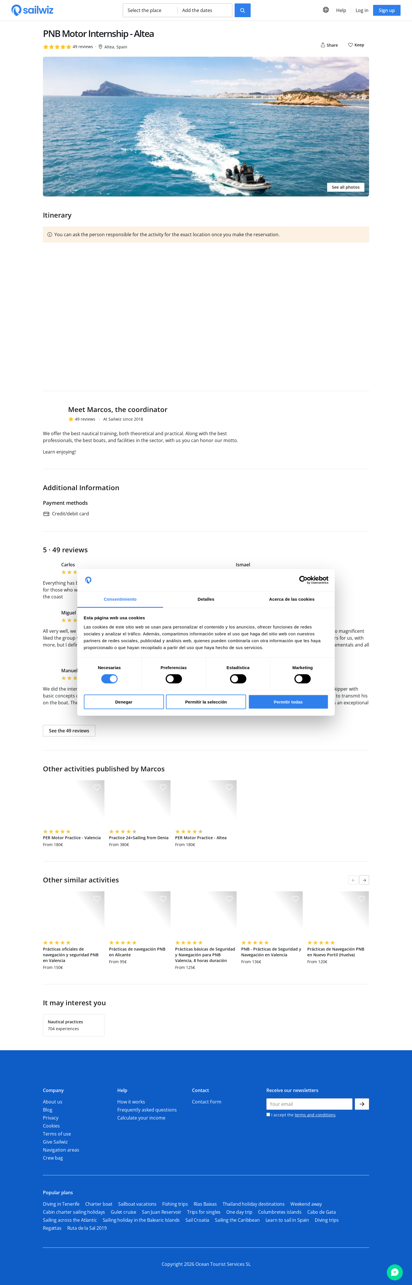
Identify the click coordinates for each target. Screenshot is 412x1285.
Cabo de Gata (321, 1212)
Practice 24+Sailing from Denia (139, 837)
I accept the (301, 1115)
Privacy (50, 1118)
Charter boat (98, 1204)
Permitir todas (288, 701)
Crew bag (53, 1158)
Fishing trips (175, 1204)
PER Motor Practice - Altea (201, 837)
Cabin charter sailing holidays (74, 1212)
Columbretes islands (280, 1212)
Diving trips (327, 1220)
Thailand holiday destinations (254, 1204)
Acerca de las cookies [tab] (292, 599)
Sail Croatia (197, 1220)
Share (329, 45)
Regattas (52, 1228)
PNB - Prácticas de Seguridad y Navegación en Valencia (271, 951)
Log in (362, 10)
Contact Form (206, 1102)
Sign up (387, 10)
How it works (131, 1102)
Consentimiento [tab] (120, 599)
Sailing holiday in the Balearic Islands (141, 1220)
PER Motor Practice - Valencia (72, 837)
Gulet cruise (123, 1212)
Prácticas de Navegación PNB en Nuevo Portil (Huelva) (335, 951)
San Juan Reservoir (161, 1212)
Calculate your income (141, 1118)
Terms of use (57, 1134)
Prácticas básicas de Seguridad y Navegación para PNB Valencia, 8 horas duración (205, 954)
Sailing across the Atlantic (70, 1220)
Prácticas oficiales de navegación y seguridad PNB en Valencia (70, 954)
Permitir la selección (206, 701)
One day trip (239, 1212)
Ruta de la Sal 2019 (87, 1228)
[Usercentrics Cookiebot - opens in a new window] (303, 580)
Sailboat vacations (137, 1204)
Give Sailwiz (55, 1142)
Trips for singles (204, 1212)
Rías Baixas (205, 1204)
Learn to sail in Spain (287, 1220)
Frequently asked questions (147, 1110)
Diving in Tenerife (61, 1204)
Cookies (51, 1126)
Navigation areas (61, 1150)
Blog (47, 1110)
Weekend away (306, 1204)
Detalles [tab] (206, 599)
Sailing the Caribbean (237, 1220)
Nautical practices (65, 1021)
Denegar (123, 701)
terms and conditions (315, 1115)
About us (52, 1102)
